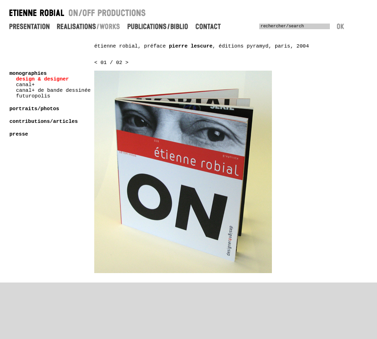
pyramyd (257, 46)
